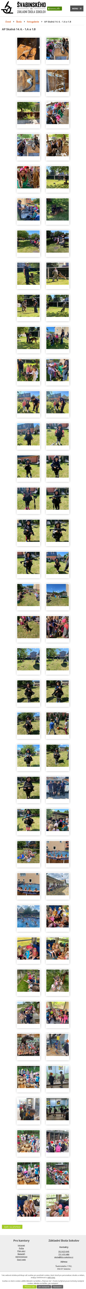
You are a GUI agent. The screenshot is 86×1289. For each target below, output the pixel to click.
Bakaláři (55, 8)
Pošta (21, 1248)
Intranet (21, 1245)
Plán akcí (21, 1251)
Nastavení (57, 1287)
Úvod (8, 21)
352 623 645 (63, 1251)
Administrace (21, 1256)
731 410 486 (63, 1254)
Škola (19, 21)
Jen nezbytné (44, 1287)
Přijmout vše (30, 1287)
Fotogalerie (33, 21)
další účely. (51, 1277)
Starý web (21, 1259)
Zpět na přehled (12, 1226)
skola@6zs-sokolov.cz (63, 1257)
